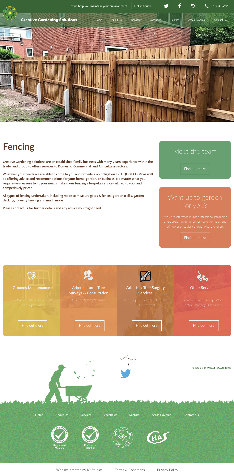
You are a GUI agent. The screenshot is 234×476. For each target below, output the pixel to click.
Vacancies (155, 20)
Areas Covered (196, 20)
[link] (195, 160)
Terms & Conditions (130, 469)
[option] (117, 67)
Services (136, 20)
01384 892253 (221, 6)
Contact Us (220, 20)
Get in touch (142, 6)
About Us (117, 20)
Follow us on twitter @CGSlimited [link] (211, 367)
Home (99, 20)
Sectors (175, 20)
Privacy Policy (167, 469)
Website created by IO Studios (79, 469)
